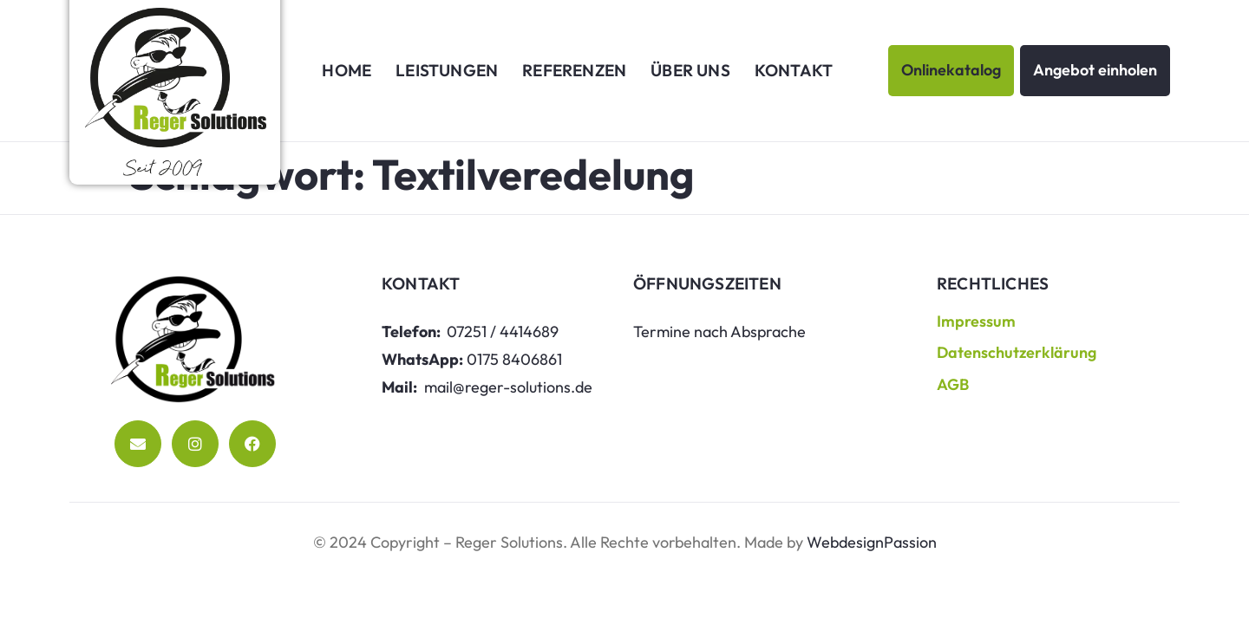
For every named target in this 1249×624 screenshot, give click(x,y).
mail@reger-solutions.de (508, 387)
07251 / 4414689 (503, 331)
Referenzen (574, 70)
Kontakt (794, 70)
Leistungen (447, 70)
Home (346, 70)
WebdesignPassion (872, 542)
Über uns (690, 70)
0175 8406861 (514, 359)
